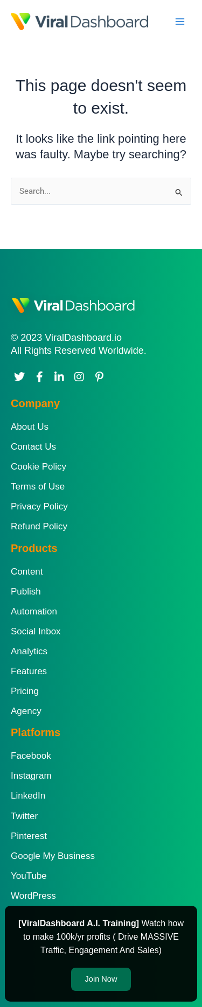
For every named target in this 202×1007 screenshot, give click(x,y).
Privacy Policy (39, 506)
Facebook (31, 756)
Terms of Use (38, 486)
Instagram (31, 776)
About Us (29, 427)
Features (29, 671)
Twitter (24, 816)
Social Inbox (36, 631)
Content (27, 572)
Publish (26, 591)
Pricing (25, 691)
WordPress (33, 896)
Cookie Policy (38, 466)
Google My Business (53, 856)
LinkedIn (28, 796)
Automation (34, 611)
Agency (26, 711)
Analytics (29, 651)
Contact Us (33, 447)
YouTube (29, 876)
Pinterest (29, 836)
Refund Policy (39, 526)
